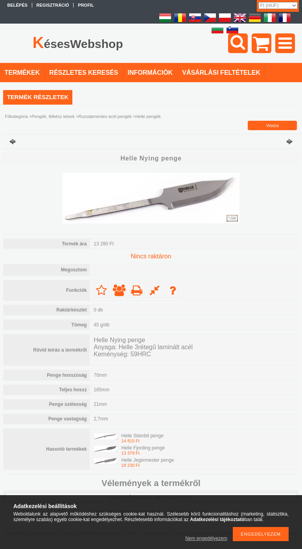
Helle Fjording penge (143, 448)
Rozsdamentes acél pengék (105, 116)
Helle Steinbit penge (142, 435)
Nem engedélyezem (206, 538)
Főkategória (16, 116)
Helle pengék (147, 116)
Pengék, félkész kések (52, 116)
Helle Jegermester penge (147, 460)
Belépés (17, 5)
